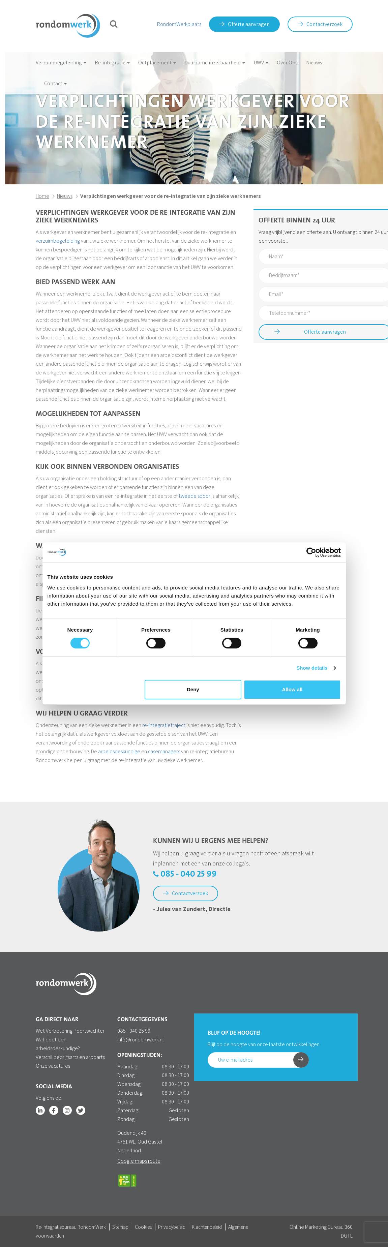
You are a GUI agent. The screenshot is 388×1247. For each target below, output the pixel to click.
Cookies (143, 1227)
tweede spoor (194, 495)
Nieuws (314, 62)
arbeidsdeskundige (119, 751)
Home (42, 196)
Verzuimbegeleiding (61, 62)
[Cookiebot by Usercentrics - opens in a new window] (311, 552)
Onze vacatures (53, 1065)
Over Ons (287, 62)
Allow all (292, 689)
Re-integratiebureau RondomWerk (71, 1227)
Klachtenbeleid (207, 1227)
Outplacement (157, 62)
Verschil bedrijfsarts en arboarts (70, 1057)
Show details (312, 668)
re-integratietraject (163, 725)
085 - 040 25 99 (185, 874)
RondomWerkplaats (179, 24)
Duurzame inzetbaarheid (214, 62)
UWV (260, 62)
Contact (55, 83)
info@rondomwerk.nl (140, 1039)
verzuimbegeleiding (58, 240)
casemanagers (164, 751)
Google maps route (138, 1160)
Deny (193, 689)
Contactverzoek (320, 24)
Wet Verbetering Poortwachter (70, 1030)
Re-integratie (112, 62)
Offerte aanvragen (244, 24)
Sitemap (120, 1227)
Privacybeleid (171, 1227)
